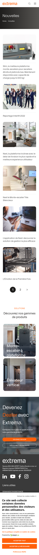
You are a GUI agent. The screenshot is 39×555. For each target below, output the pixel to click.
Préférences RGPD (19, 552)
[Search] (29, 3)
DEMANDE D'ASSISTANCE (12, 492)
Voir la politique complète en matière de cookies (18, 532)
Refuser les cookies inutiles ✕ (26, 496)
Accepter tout (19, 540)
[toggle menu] (35, 3)
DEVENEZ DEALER (19, 439)
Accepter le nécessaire (19, 546)
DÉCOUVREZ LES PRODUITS (19, 445)
